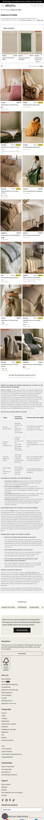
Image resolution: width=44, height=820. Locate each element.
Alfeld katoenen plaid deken (31, 105)
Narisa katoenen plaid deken (31, 235)
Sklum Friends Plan (8, 766)
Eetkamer (5, 726)
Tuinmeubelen (6, 749)
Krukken (4, 718)
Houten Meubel (7, 751)
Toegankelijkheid (7, 757)
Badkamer (5, 732)
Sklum (6, 682)
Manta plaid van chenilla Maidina (10, 235)
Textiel (8, 10)
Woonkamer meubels (9, 724)
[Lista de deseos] (41, 5)
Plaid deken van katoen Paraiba (10, 147)
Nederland (7, 810)
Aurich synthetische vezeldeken (33, 191)
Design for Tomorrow (9, 703)
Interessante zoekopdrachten (12, 754)
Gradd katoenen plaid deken (31, 147)
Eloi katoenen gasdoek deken (9, 277)
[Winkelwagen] (38, 5)
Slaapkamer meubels (9, 729)
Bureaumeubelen (7, 740)
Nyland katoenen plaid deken (31, 277)
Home (2, 10)
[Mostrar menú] (3, 5)
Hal (3, 735)
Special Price (6, 772)
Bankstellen (5, 721)
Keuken (4, 737)
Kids (3, 746)
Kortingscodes (6, 769)
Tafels (3, 716)
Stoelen (4, 713)
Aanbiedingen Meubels (9, 774)
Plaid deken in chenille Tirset (9, 105)
